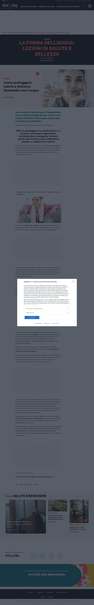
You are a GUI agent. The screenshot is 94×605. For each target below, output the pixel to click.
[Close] (73, 281)
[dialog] (47, 302)
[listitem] (47, 308)
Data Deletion (38, 323)
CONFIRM (32, 317)
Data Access (47, 323)
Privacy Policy (55, 323)
